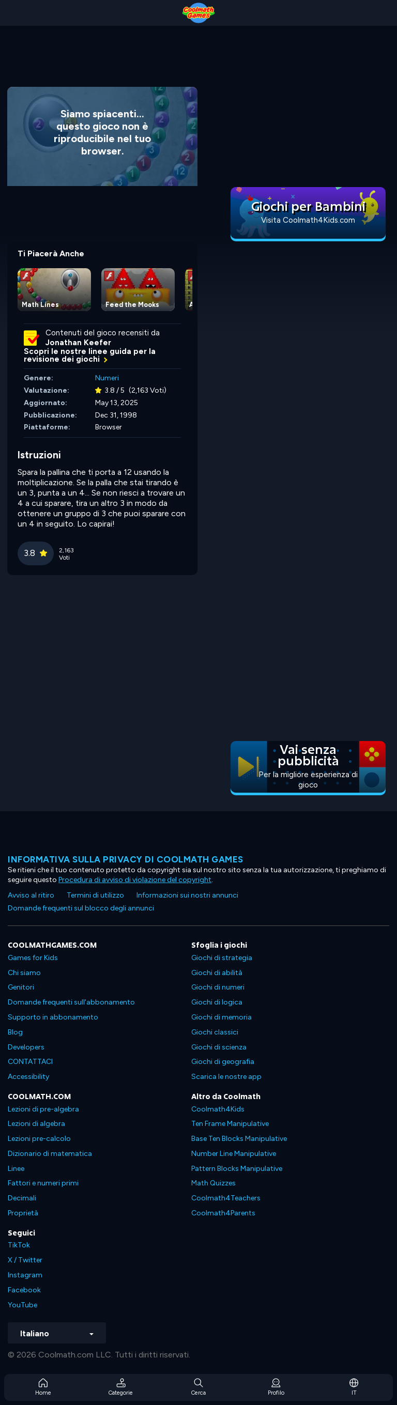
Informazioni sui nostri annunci (187, 895)
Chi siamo (24, 972)
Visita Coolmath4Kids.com (308, 220)
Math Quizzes (213, 1183)
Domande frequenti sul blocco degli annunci (81, 908)
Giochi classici (214, 1032)
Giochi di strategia (221, 957)
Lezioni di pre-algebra (43, 1109)
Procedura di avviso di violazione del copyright (134, 879)
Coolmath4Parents (223, 1213)
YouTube (22, 1305)
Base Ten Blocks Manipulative (239, 1138)
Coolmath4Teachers (226, 1198)
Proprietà (23, 1213)
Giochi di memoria (221, 1017)
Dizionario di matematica (50, 1153)
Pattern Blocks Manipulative (236, 1168)
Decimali (22, 1198)
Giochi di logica (216, 1002)
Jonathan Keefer (78, 342)
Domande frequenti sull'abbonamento (71, 1002)
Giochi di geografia (222, 1061)
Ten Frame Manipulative (230, 1123)
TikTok (19, 1245)
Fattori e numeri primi (43, 1183)
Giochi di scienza (219, 1047)
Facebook (24, 1290)
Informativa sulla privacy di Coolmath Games (125, 859)
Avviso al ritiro (31, 895)
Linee (16, 1168)
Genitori (21, 987)
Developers (26, 1047)
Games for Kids (33, 957)
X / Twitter (25, 1260)
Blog (15, 1032)
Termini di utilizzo (95, 895)
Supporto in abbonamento (53, 1017)
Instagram (25, 1275)
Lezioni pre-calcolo (39, 1138)
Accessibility (28, 1076)
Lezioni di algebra (36, 1123)
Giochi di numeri (218, 987)
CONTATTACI (30, 1061)
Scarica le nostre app (226, 1076)
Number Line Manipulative (233, 1153)
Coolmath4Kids (218, 1109)
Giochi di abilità (216, 972)
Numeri (107, 378)
